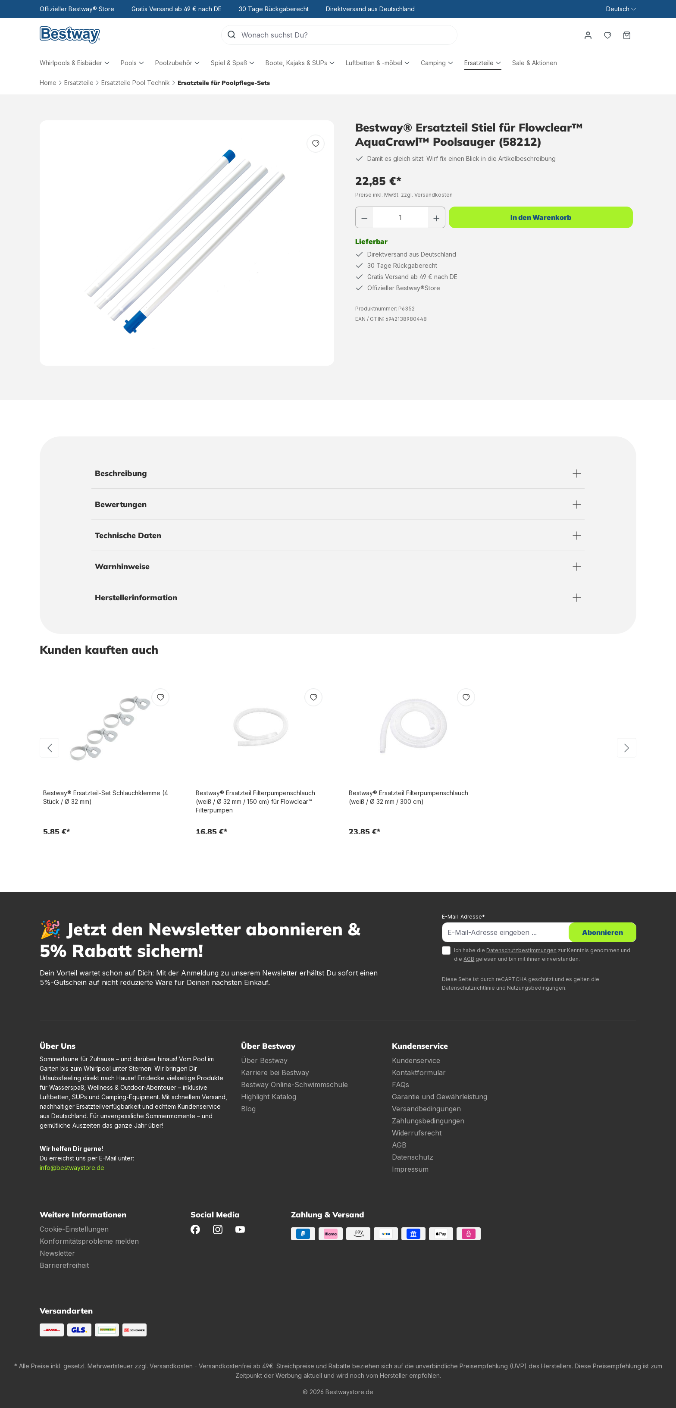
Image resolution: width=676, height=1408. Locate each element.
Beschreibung (121, 473)
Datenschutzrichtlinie (468, 988)
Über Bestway (264, 1060)
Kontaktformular (419, 1072)
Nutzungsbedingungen (536, 988)
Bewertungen (121, 504)
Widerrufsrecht (416, 1133)
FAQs (400, 1084)
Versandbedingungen (426, 1108)
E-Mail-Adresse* (463, 916)
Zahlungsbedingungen (428, 1120)
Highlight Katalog (268, 1096)
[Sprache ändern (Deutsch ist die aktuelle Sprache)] (621, 9)
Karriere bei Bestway (275, 1072)
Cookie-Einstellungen (74, 1229)
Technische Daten (128, 535)
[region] (187, 243)
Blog (248, 1108)
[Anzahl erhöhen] (437, 217)
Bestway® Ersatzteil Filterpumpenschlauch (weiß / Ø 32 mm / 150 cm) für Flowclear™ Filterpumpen (255, 801)
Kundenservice (416, 1060)
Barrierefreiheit (64, 1265)
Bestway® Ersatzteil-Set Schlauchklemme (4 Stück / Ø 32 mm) (105, 797)
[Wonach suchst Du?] (348, 34)
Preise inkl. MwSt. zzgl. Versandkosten (404, 194)
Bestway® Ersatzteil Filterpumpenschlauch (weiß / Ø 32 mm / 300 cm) (408, 797)
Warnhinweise (122, 566)
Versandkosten (171, 1366)
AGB (468, 959)
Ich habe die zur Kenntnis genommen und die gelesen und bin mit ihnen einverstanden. (542, 954)
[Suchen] (231, 34)
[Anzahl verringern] (364, 217)
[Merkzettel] (607, 34)
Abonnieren (602, 932)
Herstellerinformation (136, 597)
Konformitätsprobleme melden (89, 1241)
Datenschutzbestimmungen (521, 950)
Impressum (410, 1169)
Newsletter (57, 1253)
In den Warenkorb (540, 217)
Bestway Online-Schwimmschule (294, 1084)
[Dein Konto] (587, 34)
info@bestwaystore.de (72, 1167)
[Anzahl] (400, 217)
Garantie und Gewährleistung (439, 1096)
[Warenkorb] (626, 34)
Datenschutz (412, 1157)
